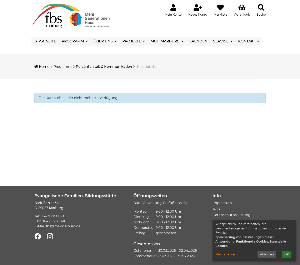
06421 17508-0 (52, 216)
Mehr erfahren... (226, 254)
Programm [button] (73, 41)
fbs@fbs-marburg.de (63, 226)
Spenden (198, 41)
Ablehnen (267, 254)
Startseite (45, 41)
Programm (63, 67)
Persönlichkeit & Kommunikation (104, 67)
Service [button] (221, 41)
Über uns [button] (104, 41)
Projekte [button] (132, 41)
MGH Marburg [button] (166, 41)
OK (286, 254)
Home (41, 67)
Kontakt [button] (247, 41)
